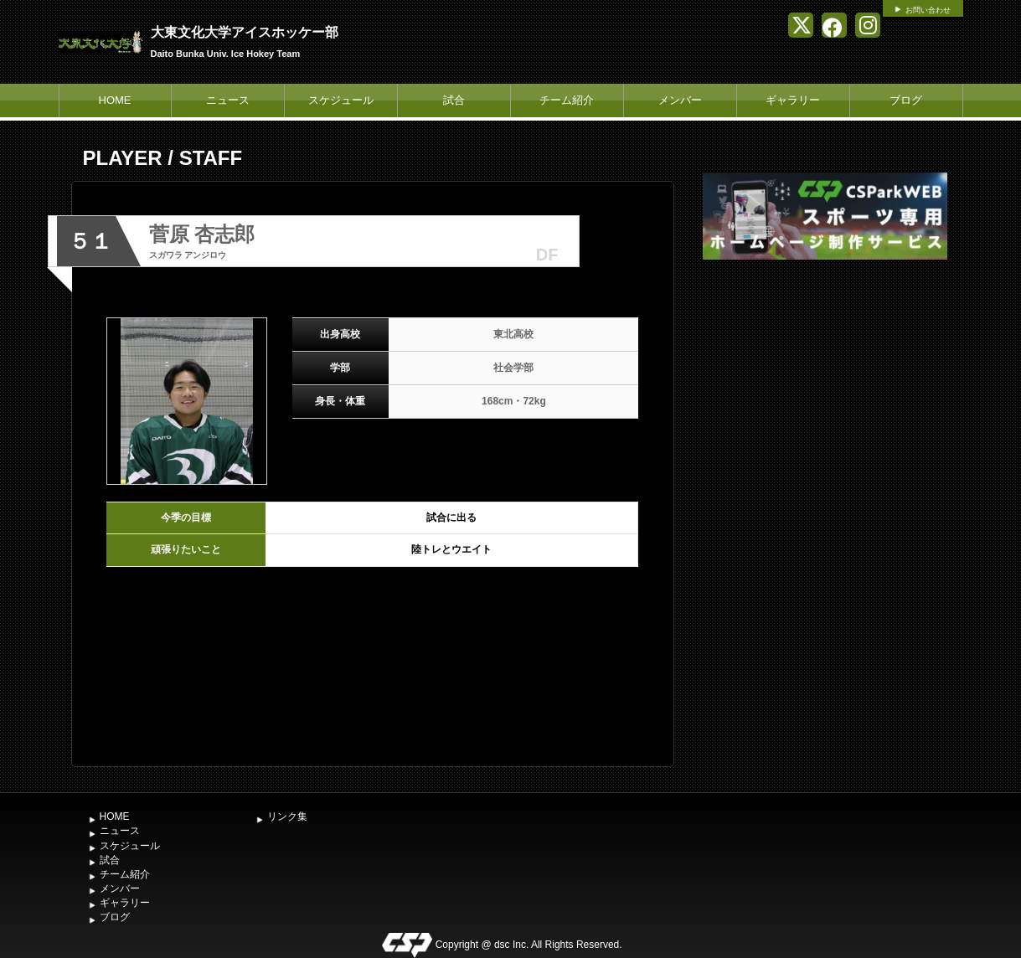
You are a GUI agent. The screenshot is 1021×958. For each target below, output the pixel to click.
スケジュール (341, 100)
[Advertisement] (825, 389)
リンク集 (287, 816)
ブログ (906, 100)
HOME (115, 100)
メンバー (680, 100)
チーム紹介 (566, 100)
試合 (454, 100)
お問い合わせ (928, 10)
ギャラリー (793, 100)
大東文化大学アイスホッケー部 (244, 32)
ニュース (228, 100)
